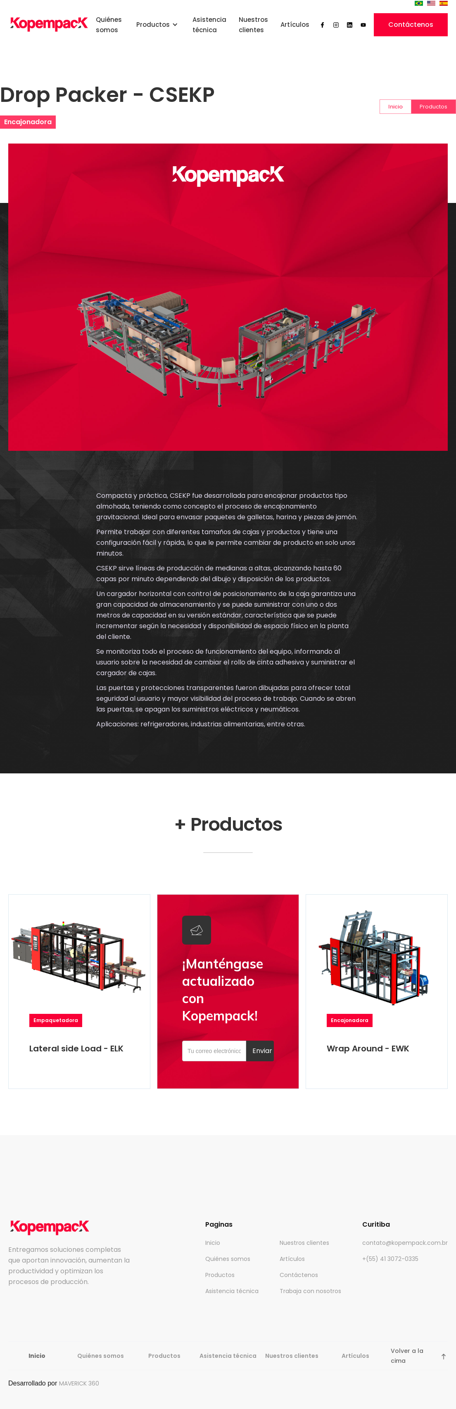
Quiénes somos (109, 24)
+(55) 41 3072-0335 (390, 1259)
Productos (220, 1275)
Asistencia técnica (209, 24)
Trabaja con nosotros (310, 1291)
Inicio (212, 1243)
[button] (157, 24)
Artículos (294, 24)
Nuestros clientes (253, 24)
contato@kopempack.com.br (405, 1243)
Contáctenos (410, 24)
